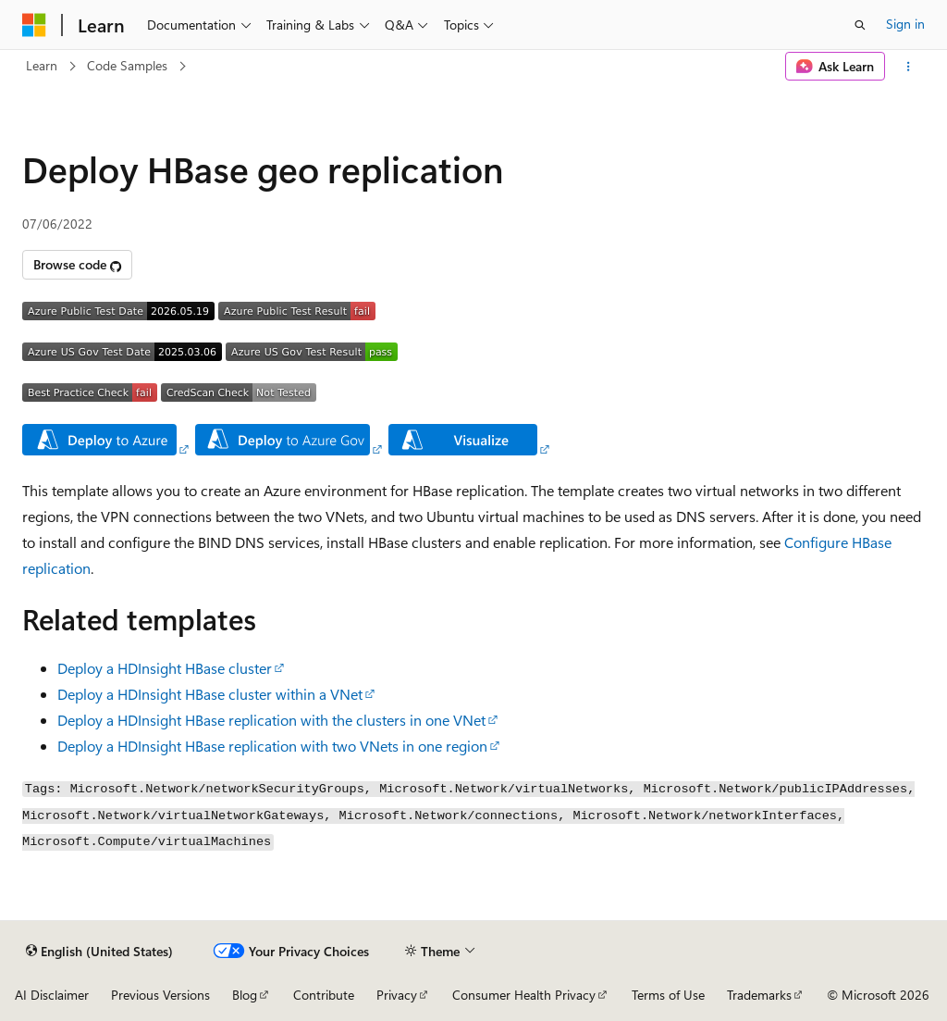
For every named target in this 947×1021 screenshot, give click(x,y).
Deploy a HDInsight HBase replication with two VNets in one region (272, 745)
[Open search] (860, 25)
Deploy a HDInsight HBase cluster (164, 668)
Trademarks (759, 994)
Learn (41, 65)
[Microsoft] (34, 25)
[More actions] (908, 66)
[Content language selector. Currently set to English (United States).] (99, 950)
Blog (244, 994)
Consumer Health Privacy (524, 994)
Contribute (323, 994)
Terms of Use (668, 994)
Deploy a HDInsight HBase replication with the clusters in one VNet (271, 719)
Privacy (396, 994)
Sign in (905, 23)
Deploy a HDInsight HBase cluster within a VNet (210, 693)
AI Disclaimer (52, 994)
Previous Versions (160, 994)
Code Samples (127, 65)
